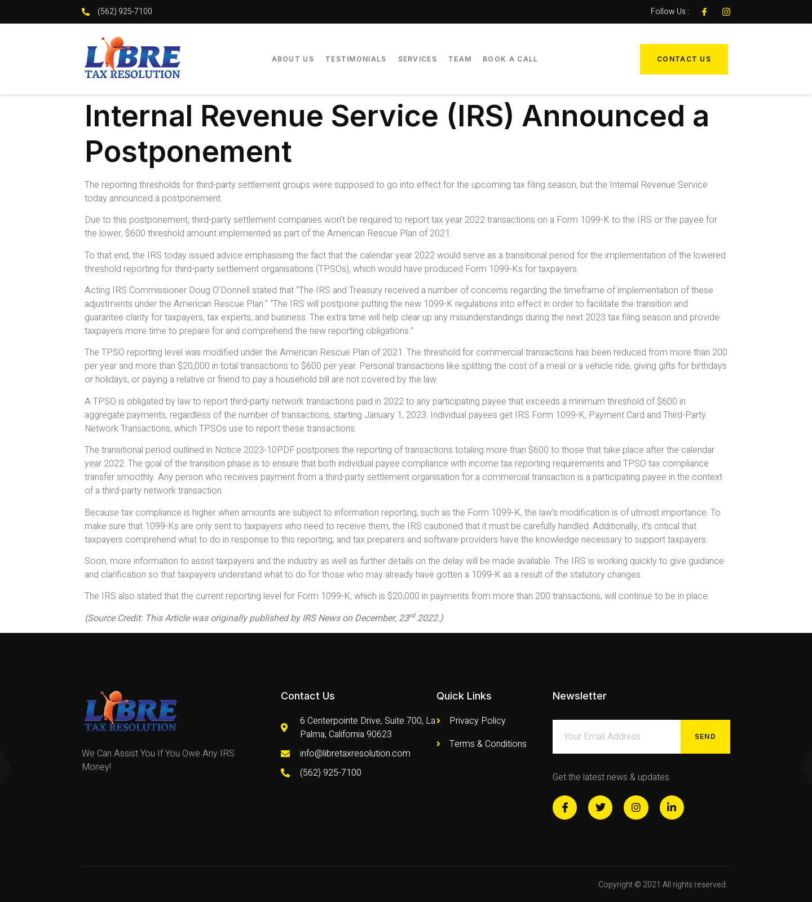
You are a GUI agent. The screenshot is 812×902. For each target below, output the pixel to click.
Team (459, 59)
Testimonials (356, 59)
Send (705, 736)
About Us (293, 59)
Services (417, 59)
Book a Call (510, 59)
